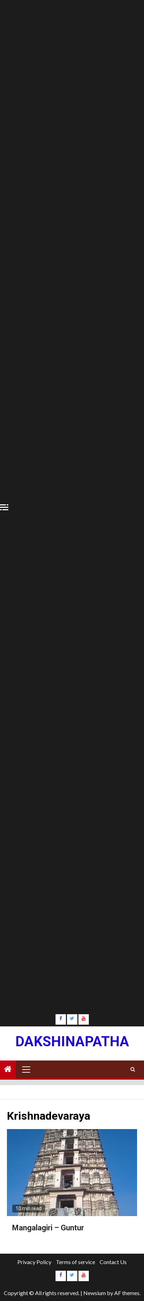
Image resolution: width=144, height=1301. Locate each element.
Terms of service (75, 1262)
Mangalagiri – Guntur (48, 1227)
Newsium (94, 1293)
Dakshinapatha (72, 1041)
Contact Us (113, 1262)
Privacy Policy (34, 1262)
